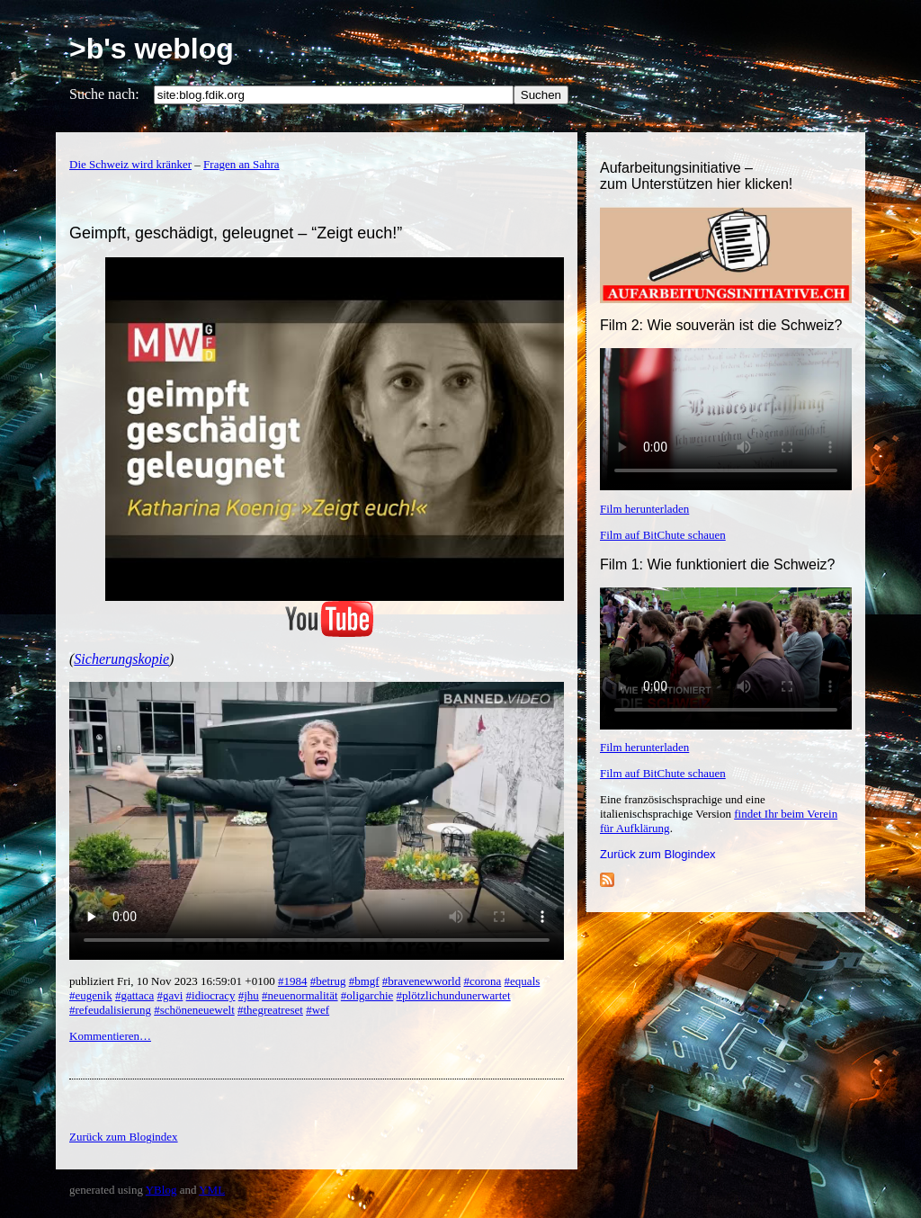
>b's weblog (151, 48)
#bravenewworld (421, 981)
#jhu (248, 995)
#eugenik (90, 995)
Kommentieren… (110, 1036)
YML (212, 1189)
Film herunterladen (644, 508)
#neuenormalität (299, 995)
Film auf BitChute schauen (663, 535)
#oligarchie (367, 995)
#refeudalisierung (110, 1009)
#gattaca (134, 995)
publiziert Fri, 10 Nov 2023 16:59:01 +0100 (173, 981)
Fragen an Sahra (241, 164)
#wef (317, 1009)
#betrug (328, 981)
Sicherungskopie (121, 659)
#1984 (293, 981)
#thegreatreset (270, 1009)
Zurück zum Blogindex (658, 854)
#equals (523, 981)
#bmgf (364, 981)
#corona (482, 981)
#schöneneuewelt (194, 1009)
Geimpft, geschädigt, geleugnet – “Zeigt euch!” (235, 233)
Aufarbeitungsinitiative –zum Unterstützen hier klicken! (696, 176)
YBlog (161, 1189)
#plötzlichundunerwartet (454, 995)
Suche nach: (104, 94)
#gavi (169, 995)
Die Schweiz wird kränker (130, 164)
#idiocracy (211, 995)
